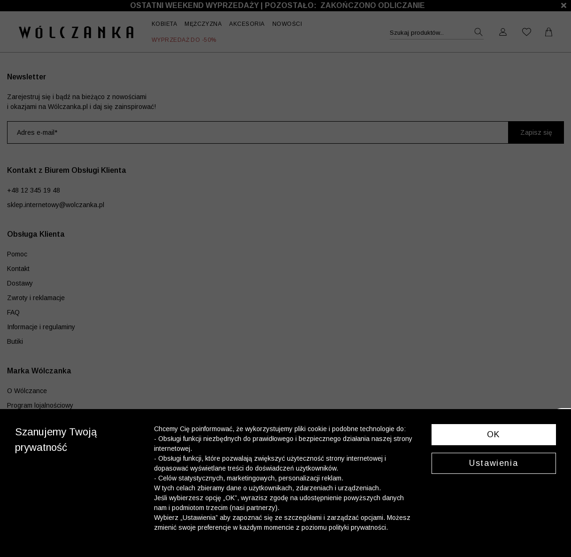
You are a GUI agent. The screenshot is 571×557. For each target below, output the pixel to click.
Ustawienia (493, 463)
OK (494, 434)
